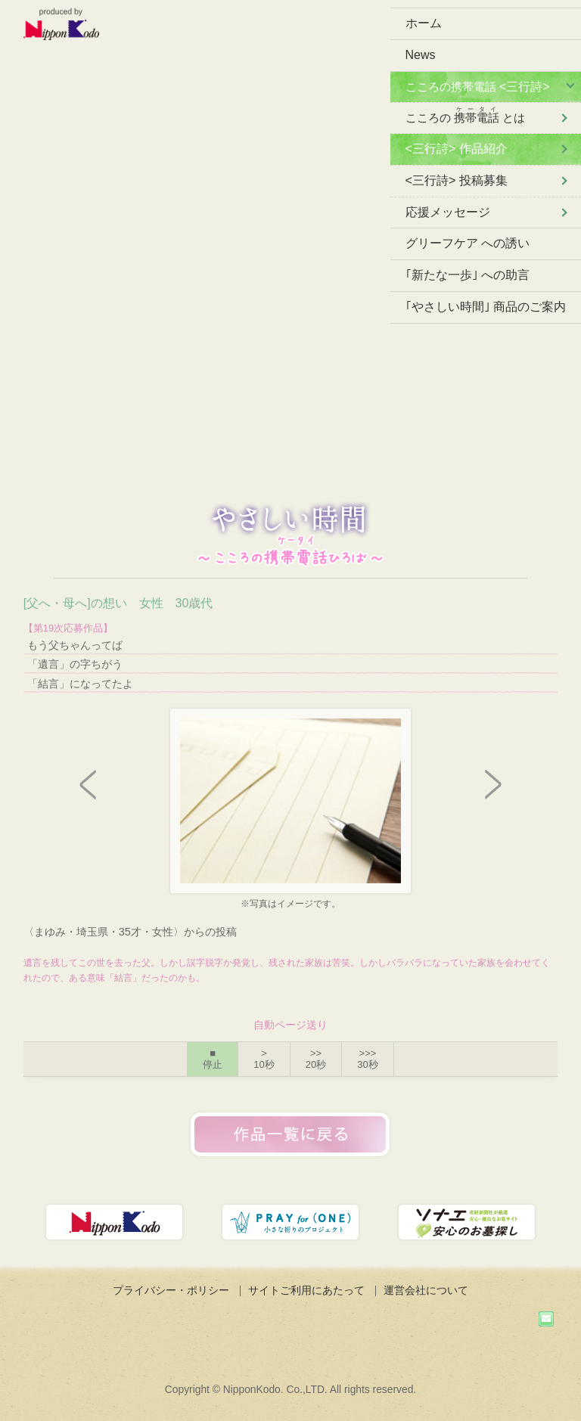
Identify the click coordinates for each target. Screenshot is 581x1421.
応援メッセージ (447, 212)
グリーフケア (467, 243)
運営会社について (426, 1290)
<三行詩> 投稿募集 (456, 180)
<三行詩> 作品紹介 (456, 148)
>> (316, 1059)
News (420, 54)
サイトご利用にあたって (306, 1290)
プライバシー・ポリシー (171, 1290)
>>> (367, 1059)
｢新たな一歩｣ (467, 274)
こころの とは (465, 115)
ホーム (423, 23)
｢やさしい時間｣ (485, 306)
